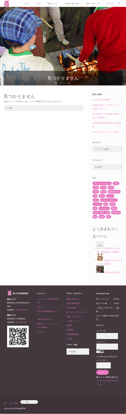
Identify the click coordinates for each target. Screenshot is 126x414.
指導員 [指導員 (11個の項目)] (114, 208)
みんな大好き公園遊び (101, 99)
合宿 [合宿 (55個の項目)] (95, 196)
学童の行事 (71, 308)
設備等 (69, 325)
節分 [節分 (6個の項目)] (95, 208)
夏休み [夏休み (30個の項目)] (101, 196)
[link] (119, 3)
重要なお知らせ (73, 299)
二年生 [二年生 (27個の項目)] (95, 187)
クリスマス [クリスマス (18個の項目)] (97, 204)
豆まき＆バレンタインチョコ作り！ (106, 132)
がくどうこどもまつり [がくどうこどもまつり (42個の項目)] (109, 200)
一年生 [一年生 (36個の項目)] (116, 183)
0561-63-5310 (21, 310)
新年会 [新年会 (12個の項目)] (112, 204)
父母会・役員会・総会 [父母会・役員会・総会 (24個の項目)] (101, 212)
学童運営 (70, 330)
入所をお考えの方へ (45, 319)
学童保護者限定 (73, 334)
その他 (69, 338)
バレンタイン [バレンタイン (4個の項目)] (104, 208)
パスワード (100, 342)
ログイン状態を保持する (108, 377)
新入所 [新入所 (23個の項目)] (103, 192)
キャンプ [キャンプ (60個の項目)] (110, 196)
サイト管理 (13, 403)
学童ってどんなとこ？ (75, 316)
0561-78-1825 (21, 322)
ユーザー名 (100, 331)
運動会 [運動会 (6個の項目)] (101, 217)
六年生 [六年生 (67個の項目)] (95, 192)
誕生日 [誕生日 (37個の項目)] (95, 200)
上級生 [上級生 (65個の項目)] (111, 187)
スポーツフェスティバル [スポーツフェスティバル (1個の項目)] (102, 183)
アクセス (40, 331)
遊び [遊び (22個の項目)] (95, 217)
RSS (5, 403)
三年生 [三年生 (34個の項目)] (103, 187)
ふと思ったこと (73, 321)
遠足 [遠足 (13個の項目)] (108, 217)
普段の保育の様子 (74, 303)
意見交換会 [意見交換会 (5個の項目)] (116, 212)
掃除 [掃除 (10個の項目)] (105, 204)
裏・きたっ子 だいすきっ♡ (77, 312)
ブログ (39, 307)
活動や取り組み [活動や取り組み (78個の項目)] (114, 192)
